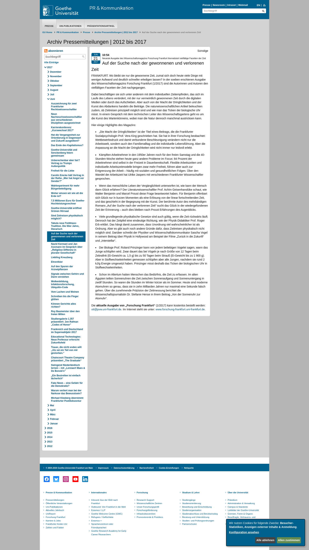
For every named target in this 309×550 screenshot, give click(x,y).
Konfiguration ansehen (244, 532)
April (52, 410)
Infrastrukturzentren (146, 514)
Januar (54, 423)
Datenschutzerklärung (124, 468)
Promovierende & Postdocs (150, 517)
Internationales (99, 492)
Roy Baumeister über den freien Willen (65, 313)
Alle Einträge (51, 62)
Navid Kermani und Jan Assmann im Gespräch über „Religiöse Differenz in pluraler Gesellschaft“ (66, 248)
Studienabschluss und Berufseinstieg (200, 514)
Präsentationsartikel (101, 26)
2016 (49, 428)
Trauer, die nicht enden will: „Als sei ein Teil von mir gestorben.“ (66, 350)
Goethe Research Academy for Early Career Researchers (109, 533)
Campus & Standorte (238, 507)
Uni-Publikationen (70, 26)
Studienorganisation (191, 510)
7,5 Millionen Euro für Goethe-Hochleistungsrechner (68, 202)
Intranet (231, 5)
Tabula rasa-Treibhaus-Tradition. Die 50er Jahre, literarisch (65, 226)
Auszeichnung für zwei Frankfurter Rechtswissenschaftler (64, 106)
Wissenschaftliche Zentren (149, 503)
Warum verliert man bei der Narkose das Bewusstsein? (66, 392)
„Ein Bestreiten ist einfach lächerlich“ (65, 377)
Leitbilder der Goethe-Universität (243, 510)
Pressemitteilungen (55, 500)
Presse (206, 5)
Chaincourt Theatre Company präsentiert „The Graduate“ (67, 359)
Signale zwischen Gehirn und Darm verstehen (67, 275)
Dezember (55, 71)
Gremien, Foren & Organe (240, 514)
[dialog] (265, 532)
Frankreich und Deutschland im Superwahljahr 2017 (67, 331)
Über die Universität (238, 492)
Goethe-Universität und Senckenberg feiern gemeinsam (64, 152)
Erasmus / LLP (98, 510)
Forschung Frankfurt (55, 517)
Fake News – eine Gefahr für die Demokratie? (67, 384)
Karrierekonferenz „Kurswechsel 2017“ (62, 129)
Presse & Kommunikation (59, 492)
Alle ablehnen (265, 540)
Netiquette (189, 468)
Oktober (54, 81)
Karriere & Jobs (53, 520)
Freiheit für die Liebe (62, 170)
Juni (52, 99)
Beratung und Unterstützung (195, 517)
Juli (52, 94)
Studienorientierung (191, 503)
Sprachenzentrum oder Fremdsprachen (102, 526)
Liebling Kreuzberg (62, 257)
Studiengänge (188, 500)
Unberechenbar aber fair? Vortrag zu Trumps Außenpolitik (65, 163)
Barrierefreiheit (147, 468)
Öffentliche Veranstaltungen (59, 503)
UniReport (51, 514)
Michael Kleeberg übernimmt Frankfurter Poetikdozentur (67, 399)
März (52, 414)
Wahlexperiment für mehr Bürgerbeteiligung (65, 187)
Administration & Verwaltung (241, 503)
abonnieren (53, 51)
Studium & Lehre (190, 492)
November (56, 76)
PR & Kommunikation (111, 8)
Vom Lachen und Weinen (65, 291)
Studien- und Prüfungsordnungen (198, 520)
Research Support (145, 500)
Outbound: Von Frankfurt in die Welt (108, 507)
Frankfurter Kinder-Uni (56, 524)
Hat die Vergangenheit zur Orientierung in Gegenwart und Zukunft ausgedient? (66, 138)
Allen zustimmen (289, 540)
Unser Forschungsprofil (148, 507)
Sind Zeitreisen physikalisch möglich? (67, 217)
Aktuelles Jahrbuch (55, 510)
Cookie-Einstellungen (169, 468)
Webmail (243, 5)
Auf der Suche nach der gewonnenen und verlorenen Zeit (67, 236)
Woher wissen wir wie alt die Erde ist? (67, 195)
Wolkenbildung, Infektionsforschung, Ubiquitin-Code (62, 284)
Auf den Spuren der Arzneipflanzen (62, 268)
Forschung (142, 492)
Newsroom (219, 5)
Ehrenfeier (57, 262)
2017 (49, 67)
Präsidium (232, 500)
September (56, 85)
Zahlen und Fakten (55, 527)
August (54, 90)
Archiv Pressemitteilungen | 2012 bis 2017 (116, 32)
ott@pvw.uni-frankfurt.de (106, 309)
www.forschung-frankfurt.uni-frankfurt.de (180, 309)
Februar (54, 419)
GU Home (47, 32)
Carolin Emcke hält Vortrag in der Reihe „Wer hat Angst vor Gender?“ (67, 178)
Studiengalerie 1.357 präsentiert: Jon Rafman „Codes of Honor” (64, 321)
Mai (52, 405)
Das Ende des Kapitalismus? (67, 145)
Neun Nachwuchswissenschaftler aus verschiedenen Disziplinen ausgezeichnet (66, 118)
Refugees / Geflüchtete (102, 517)
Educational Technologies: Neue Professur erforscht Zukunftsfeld (66, 339)
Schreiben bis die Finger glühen (64, 298)
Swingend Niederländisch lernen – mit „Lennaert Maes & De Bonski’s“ (68, 368)
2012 (49, 446)
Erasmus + (96, 520)
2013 (49, 441)
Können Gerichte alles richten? (63, 305)
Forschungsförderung (147, 510)
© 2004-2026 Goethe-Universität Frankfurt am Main (69, 468)
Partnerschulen (189, 524)
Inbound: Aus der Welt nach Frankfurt (104, 502)
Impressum (103, 468)
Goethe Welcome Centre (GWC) (106, 514)
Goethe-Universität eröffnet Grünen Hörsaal (66, 209)
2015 (49, 432)
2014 (49, 437)
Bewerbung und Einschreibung (197, 507)
